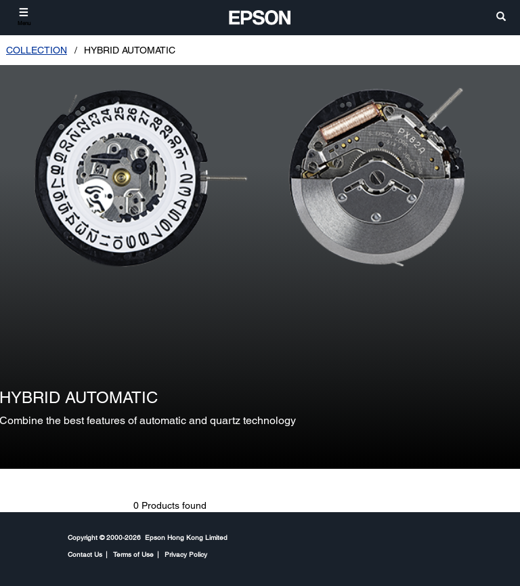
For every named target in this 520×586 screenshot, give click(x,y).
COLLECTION (36, 50)
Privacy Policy (186, 554)
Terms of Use (133, 554)
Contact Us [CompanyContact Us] (85, 554)
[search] (501, 17)
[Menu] (24, 16)
